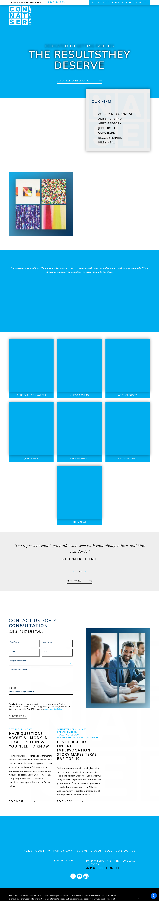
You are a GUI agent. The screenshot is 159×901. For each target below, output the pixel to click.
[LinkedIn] (86, 876)
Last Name (44, 642)
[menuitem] (121, 114)
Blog (108, 850)
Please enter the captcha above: (19, 691)
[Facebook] (73, 876)
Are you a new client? (15, 661)
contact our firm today (119, 2)
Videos (96, 850)
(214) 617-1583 (55, 2)
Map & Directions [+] (103, 868)
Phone (10, 651)
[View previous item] (73, 571)
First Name (11, 642)
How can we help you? (16, 670)
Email (42, 651)
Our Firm (43, 850)
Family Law (62, 850)
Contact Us (126, 850)
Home (28, 850)
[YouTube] (79, 876)
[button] (154, 896)
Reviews (81, 850)
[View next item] (85, 571)
